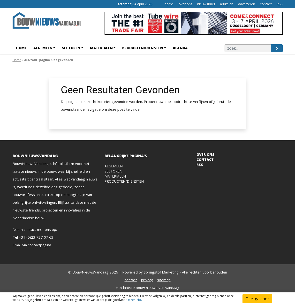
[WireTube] (194, 24)
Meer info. (135, 300)
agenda (180, 48)
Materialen (101, 48)
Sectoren (71, 48)
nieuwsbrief (206, 4)
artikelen (226, 4)
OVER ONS (205, 154)
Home (21, 48)
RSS (280, 4)
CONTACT (205, 159)
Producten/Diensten (142, 48)
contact (266, 4)
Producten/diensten (124, 181)
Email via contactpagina (32, 244)
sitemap (164, 279)
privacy (147, 279)
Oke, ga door (257, 298)
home (169, 4)
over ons (185, 4)
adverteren (246, 4)
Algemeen (43, 48)
